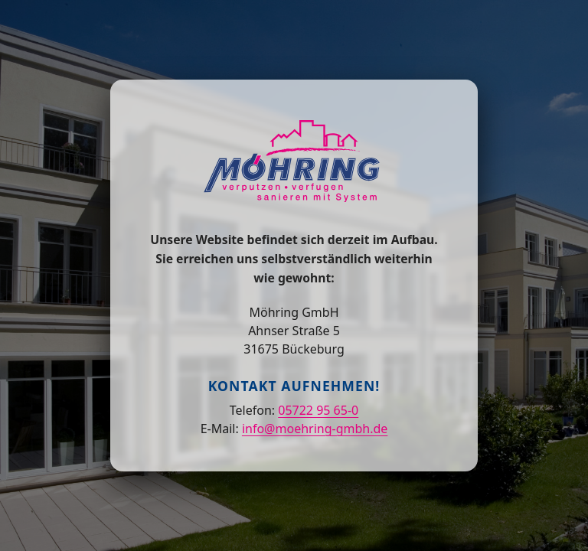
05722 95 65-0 (318, 410)
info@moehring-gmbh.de (314, 428)
